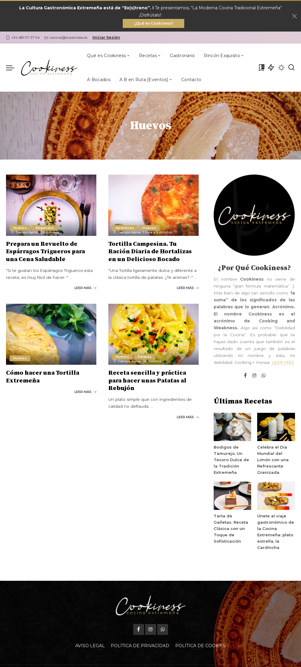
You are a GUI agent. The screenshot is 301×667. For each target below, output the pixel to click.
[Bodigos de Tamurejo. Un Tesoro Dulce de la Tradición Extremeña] (232, 427)
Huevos (20, 228)
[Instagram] (254, 376)
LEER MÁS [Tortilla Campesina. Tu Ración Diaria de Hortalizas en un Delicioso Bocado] (188, 288)
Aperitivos (125, 228)
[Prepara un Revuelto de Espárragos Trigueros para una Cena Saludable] (51, 205)
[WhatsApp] (263, 376)
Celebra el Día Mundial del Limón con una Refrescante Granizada (272, 460)
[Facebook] (245, 376)
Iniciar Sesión (106, 38)
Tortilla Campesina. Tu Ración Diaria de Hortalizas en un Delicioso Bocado (150, 252)
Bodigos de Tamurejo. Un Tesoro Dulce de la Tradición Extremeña (231, 460)
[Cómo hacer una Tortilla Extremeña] (51, 333)
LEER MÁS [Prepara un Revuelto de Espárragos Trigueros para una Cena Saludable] (85, 288)
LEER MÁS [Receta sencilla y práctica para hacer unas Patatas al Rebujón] (188, 416)
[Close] (294, 17)
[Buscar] (291, 68)
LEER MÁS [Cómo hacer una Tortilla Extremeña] (85, 391)
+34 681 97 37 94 (23, 38)
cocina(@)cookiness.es (65, 38)
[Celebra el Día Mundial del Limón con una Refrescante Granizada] (276, 427)
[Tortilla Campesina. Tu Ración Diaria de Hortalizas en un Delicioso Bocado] (153, 205)
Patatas (145, 356)
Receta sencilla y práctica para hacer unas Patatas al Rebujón (147, 380)
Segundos (44, 228)
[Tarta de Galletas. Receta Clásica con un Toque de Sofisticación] (232, 496)
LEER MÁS (283, 363)
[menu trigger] (13, 68)
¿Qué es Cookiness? (153, 23)
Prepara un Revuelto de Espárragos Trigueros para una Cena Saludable (45, 252)
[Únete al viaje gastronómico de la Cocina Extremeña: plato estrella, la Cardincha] (276, 496)
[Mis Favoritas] (261, 68)
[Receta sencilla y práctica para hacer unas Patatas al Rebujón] (153, 333)
